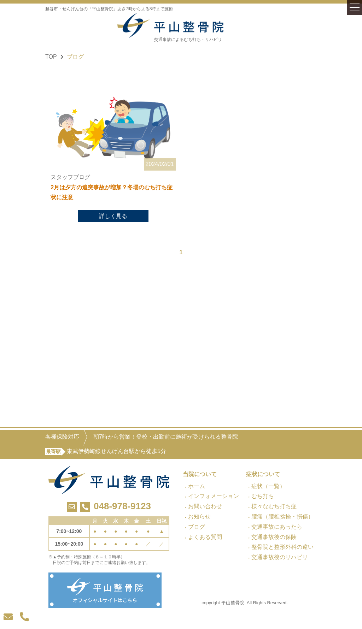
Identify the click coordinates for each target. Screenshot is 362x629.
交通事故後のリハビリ (279, 557)
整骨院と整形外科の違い (282, 547)
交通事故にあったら (276, 527)
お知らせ (199, 517)
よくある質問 (205, 537)
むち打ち (262, 496)
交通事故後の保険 (274, 537)
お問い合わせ (205, 506)
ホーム (196, 486)
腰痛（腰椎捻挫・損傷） (282, 517)
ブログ (196, 527)
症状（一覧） (268, 486)
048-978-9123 (122, 506)
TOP (51, 57)
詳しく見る (113, 217)
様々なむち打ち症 (274, 506)
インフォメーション (213, 496)
